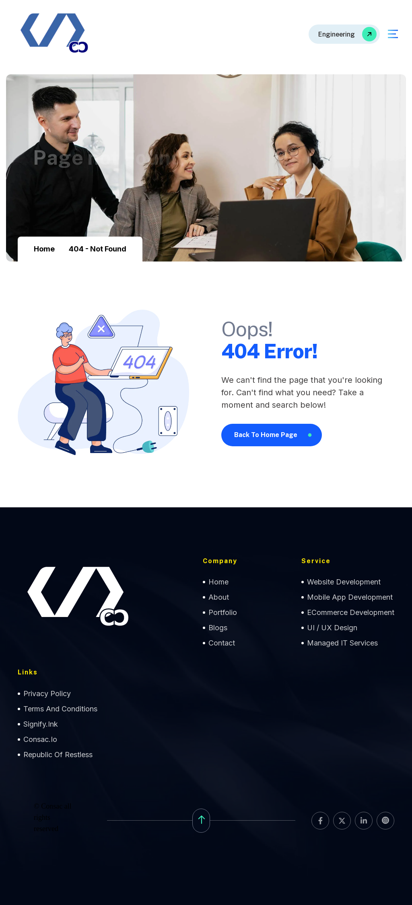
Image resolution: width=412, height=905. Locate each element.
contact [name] (221, 643)
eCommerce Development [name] (350, 612)
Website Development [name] (344, 582)
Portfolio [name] (222, 612)
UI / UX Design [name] (332, 627)
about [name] (218, 597)
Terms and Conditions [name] (60, 709)
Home (44, 249)
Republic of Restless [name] (58, 754)
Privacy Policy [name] (47, 693)
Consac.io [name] (40, 739)
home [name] (218, 582)
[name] (344, 34)
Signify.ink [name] (40, 724)
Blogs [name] (217, 627)
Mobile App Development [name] (350, 597)
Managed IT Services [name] (342, 643)
